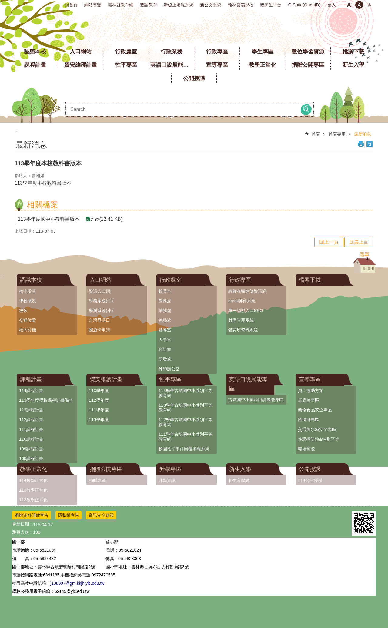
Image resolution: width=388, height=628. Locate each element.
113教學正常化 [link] (33, 490)
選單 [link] (365, 254)
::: (2, 2)
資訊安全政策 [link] (101, 515)
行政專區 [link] (217, 52)
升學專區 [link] (170, 469)
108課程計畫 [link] (31, 458)
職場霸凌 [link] (306, 448)
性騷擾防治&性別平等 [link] (318, 439)
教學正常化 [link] (262, 65)
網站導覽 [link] (92, 4)
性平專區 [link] (126, 65)
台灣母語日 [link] (99, 320)
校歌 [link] (23, 310)
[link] (364, 523)
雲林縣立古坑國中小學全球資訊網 (194, 27)
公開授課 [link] (194, 78)
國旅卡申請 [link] (99, 329)
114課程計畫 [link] (31, 390)
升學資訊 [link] (167, 480)
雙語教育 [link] (148, 4)
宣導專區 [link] (217, 65)
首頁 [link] (316, 134)
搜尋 (306, 109)
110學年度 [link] (99, 419)
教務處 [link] (165, 300)
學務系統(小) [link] (101, 310)
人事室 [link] (165, 339)
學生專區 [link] (262, 52)
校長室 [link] (165, 291)
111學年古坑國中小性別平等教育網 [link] (185, 437)
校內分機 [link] (27, 329)
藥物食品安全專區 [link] (315, 410)
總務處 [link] (165, 320)
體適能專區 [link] (308, 419)
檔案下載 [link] (353, 52)
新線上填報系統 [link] (178, 4)
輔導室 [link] (165, 329)
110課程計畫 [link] (31, 439)
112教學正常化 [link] (33, 499)
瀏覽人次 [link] (20, 532)
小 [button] (349, 5)
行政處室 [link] (126, 52)
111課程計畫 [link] (31, 429)
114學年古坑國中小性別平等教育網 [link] (185, 393)
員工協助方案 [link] (310, 390)
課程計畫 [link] (35, 65)
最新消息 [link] (362, 134)
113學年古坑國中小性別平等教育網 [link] (185, 407)
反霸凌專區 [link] (308, 400)
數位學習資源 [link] (308, 52)
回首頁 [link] (71, 4)
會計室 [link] (165, 349)
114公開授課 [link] (310, 480)
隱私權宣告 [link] (68, 515)
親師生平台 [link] (270, 4)
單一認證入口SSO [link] (245, 310)
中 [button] (359, 5)
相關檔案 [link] (42, 204)
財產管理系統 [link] (241, 320)
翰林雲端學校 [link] (240, 4)
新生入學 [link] (353, 65)
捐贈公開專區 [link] (308, 65)
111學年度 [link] (99, 410)
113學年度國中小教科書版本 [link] (48, 219)
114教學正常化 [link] (33, 480)
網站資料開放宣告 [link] (31, 515)
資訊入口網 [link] (99, 291)
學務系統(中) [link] (101, 300)
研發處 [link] (165, 359)
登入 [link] (331, 4)
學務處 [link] (165, 310)
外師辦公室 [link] (169, 368)
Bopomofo (369, 144)
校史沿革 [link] (27, 291)
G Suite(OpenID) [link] (304, 4)
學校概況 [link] (27, 300)
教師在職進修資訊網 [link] (247, 291)
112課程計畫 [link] (31, 419)
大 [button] (369, 5)
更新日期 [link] (20, 524)
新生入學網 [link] (238, 480)
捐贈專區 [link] (97, 480)
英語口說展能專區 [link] (172, 65)
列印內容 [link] (361, 144)
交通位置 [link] (27, 320)
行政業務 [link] (171, 52)
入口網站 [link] (81, 52)
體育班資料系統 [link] (243, 329)
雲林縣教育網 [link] (120, 4)
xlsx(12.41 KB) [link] (106, 219)
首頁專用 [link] (337, 134)
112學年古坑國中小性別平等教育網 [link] (185, 422)
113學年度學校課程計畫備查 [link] (46, 400)
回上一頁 (329, 242)
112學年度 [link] (99, 400)
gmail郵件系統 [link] (242, 300)
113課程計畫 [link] (31, 410)
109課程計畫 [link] (31, 448)
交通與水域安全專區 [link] (317, 429)
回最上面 (359, 242)
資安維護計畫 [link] (80, 65)
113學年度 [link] (99, 390)
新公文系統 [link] (210, 4)
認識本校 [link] (35, 52)
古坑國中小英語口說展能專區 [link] (255, 399)
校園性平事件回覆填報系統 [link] (184, 448)
